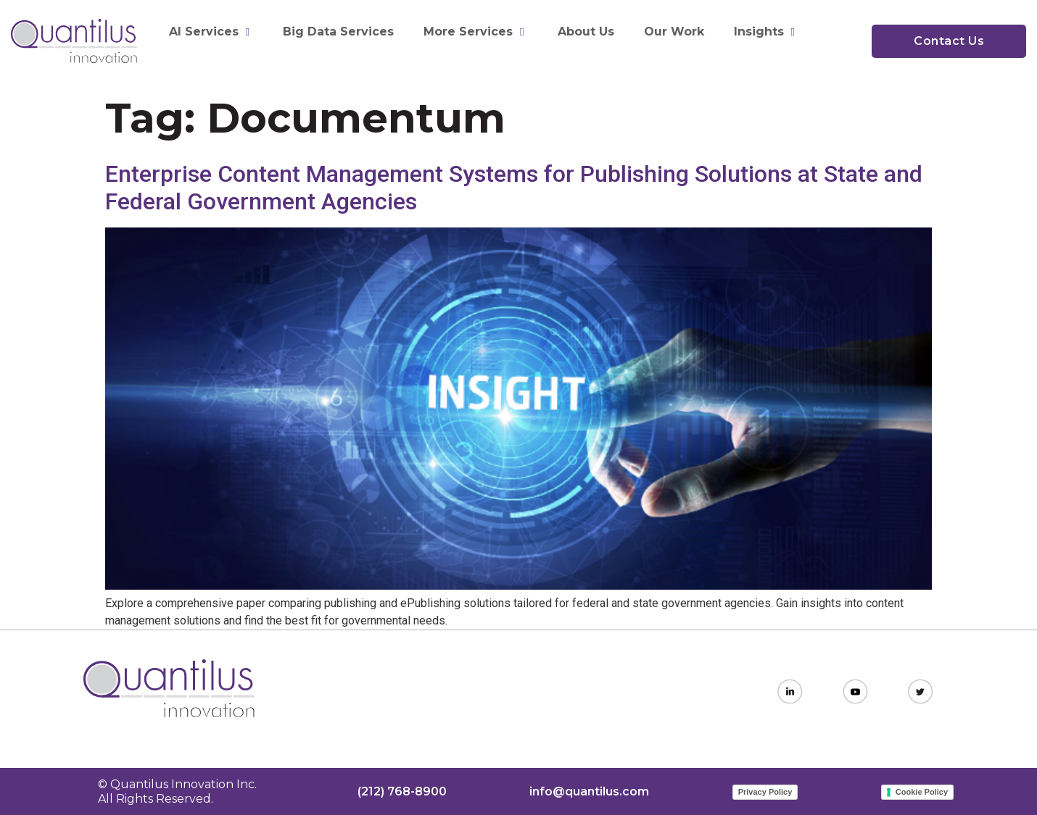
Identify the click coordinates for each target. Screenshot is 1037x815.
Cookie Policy (922, 791)
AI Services (211, 31)
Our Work (674, 31)
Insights (766, 31)
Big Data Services (338, 31)
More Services (475, 31)
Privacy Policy (765, 791)
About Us (586, 31)
